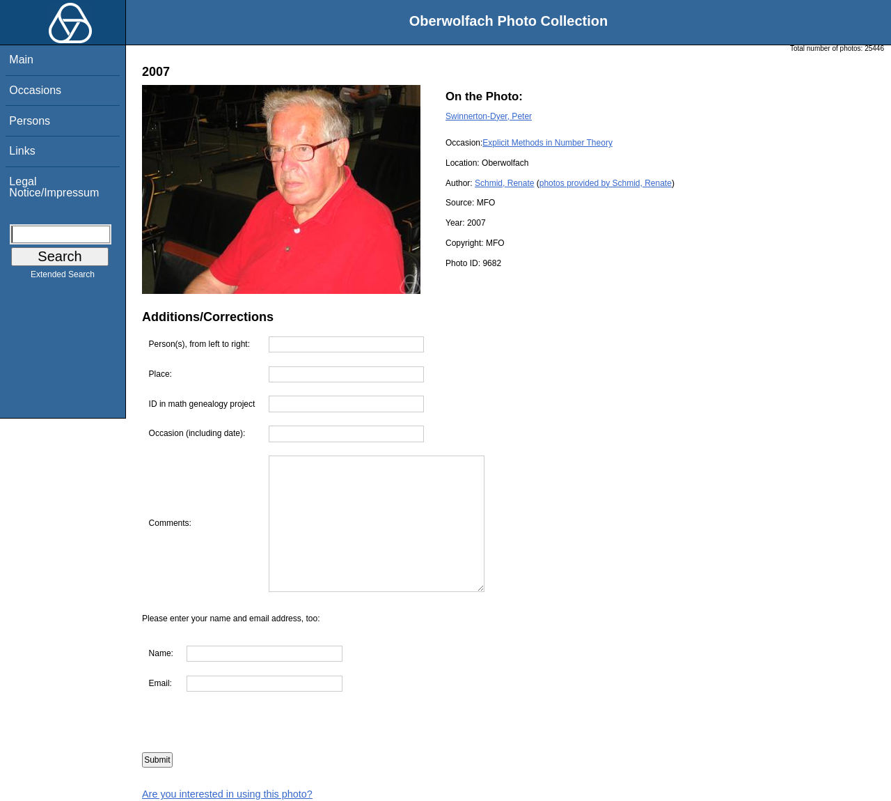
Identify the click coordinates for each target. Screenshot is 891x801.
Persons (29, 121)
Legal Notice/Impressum (54, 187)
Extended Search (63, 277)
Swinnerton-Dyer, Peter (489, 116)
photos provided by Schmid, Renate (605, 183)
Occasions (35, 90)
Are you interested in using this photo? (227, 794)
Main (21, 59)
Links (22, 151)
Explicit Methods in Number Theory (547, 143)
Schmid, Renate (504, 183)
